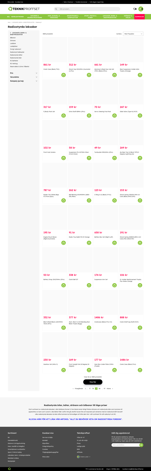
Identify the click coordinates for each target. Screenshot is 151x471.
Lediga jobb (81, 446)
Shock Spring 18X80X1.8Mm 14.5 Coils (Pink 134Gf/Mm (130, 238)
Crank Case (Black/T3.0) (51, 69)
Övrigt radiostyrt (15, 49)
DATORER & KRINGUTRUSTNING (16, 443)
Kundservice (19, 2)
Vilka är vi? (81, 437)
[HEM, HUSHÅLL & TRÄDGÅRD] (54, 16)
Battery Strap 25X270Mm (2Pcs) (53, 279)
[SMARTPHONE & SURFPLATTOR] (72, 16)
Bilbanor (13, 38)
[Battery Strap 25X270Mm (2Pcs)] (54, 260)
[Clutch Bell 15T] (80, 260)
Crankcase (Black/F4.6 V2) (103, 322)
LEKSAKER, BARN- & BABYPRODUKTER (23, 22)
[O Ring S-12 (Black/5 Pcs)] (105, 175)
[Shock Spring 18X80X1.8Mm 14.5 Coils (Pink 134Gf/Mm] (131, 217)
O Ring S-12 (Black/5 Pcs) (102, 195)
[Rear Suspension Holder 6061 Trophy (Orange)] (131, 49)
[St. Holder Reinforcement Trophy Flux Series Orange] (131, 260)
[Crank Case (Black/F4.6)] (131, 344)
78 (93, 388)
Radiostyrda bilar (16, 58)
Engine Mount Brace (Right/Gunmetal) (49, 238)
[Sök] (87, 9)
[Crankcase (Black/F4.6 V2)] (105, 302)
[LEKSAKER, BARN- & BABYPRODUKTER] (110, 16)
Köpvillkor (45, 443)
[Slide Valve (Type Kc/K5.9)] (131, 92)
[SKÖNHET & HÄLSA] (128, 16)
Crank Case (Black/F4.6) (128, 364)
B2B (78, 449)
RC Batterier (14, 61)
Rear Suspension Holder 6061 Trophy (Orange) (129, 70)
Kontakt (45, 440)
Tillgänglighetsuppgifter (50, 452)
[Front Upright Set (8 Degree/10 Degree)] (80, 344)
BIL (9, 437)
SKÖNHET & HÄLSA (13, 458)
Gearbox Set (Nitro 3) (50, 364)
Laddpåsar (13, 46)
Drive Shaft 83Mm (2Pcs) (77, 111)
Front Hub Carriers (49, 152)
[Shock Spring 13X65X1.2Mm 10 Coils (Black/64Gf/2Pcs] (131, 175)
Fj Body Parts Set (49, 111)
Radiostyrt (38, 22)
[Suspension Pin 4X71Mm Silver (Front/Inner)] (80, 132)
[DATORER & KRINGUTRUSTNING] (34, 16)
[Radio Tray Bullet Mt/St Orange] (80, 217)
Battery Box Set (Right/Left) (103, 237)
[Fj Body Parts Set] (54, 92)
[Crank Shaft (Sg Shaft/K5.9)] (131, 302)
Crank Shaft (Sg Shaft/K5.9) (129, 322)
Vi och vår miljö (82, 440)
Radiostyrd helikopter (17, 52)
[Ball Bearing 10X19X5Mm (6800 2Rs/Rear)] (80, 175)
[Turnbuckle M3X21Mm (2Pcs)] (105, 132)
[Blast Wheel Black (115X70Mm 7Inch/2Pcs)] (54, 302)
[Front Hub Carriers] (54, 132)
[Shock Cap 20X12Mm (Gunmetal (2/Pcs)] (80, 49)
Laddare (13, 43)
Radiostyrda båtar (16, 55)
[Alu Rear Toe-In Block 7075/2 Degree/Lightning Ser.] (131, 132)
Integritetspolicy (48, 446)
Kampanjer (11, 461)
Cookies (45, 449)
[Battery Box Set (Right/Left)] (105, 217)
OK (141, 445)
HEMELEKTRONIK (13, 440)
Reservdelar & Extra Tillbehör (19, 66)
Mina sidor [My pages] (45, 457)
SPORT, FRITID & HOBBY (15, 452)
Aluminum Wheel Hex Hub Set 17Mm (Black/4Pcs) (104, 70)
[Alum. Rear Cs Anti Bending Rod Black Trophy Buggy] (80, 302)
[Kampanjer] (139, 16)
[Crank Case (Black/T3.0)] (54, 49)
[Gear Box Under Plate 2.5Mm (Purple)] (105, 344)
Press (79, 443)
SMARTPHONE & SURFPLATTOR (16, 449)
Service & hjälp (47, 437)
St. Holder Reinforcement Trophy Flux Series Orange (130, 280)
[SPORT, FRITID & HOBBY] (90, 16)
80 (99, 388)
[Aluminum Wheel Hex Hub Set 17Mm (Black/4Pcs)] (105, 49)
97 (104, 388)
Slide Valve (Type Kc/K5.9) (128, 111)
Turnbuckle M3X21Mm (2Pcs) (103, 152)
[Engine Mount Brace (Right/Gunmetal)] (54, 217)
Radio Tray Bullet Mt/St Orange (79, 237)
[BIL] (8, 16)
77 (89, 388)
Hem (9, 22)
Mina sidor (11, 2)
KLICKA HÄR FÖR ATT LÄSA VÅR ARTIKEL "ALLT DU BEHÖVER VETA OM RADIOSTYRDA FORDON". (75, 419)
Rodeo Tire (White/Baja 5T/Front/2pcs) (51, 195)
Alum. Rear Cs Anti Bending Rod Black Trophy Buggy (79, 323)
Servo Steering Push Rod (102, 111)
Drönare (13, 40)
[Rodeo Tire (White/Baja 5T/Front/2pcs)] (54, 175)
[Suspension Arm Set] (105, 260)
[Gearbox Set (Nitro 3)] (54, 344)
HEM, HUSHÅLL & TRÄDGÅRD (16, 446)
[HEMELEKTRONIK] (17, 16)
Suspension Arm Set (101, 279)
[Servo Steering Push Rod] (105, 92)
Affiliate (79, 452)
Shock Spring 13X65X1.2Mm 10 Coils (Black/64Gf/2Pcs (130, 195)
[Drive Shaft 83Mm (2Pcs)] (80, 92)
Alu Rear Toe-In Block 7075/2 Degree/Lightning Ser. (129, 153)
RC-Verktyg (14, 63)
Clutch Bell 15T (73, 279)
